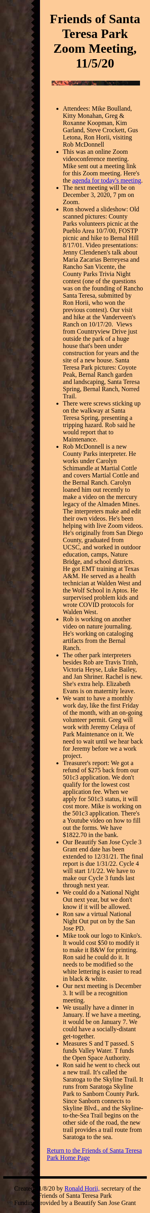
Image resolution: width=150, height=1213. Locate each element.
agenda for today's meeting (106, 180)
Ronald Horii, (82, 1188)
